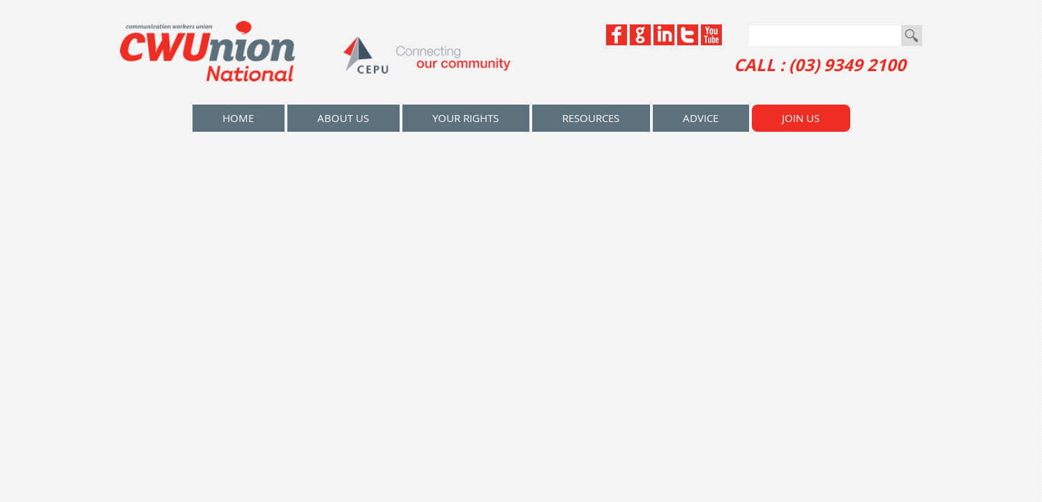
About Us (343, 118)
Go (911, 35)
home (238, 118)
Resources (590, 118)
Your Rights (465, 118)
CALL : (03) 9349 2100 (820, 65)
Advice (700, 118)
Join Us (801, 118)
